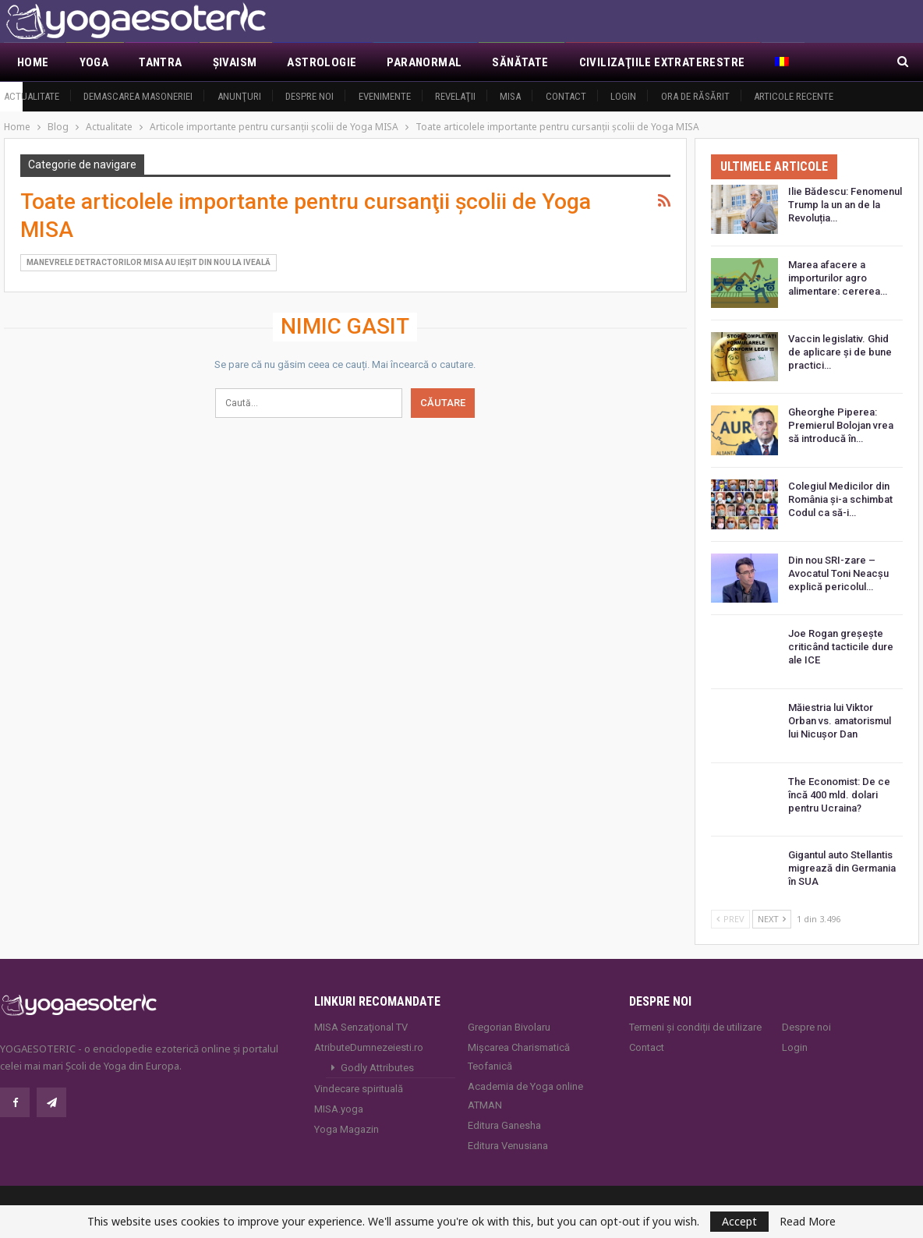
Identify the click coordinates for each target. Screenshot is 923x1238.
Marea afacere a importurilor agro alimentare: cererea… (837, 278)
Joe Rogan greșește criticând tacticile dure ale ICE (840, 647)
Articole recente (793, 96)
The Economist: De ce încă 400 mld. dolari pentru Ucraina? (839, 795)
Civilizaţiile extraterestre (662, 62)
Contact (566, 96)
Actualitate (31, 96)
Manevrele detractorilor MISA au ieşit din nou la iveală (149, 262)
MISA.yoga (338, 1109)
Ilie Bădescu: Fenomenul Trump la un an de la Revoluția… (845, 205)
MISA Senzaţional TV (361, 1027)
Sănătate (520, 62)
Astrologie (321, 62)
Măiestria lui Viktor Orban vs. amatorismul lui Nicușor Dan (839, 721)
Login (623, 96)
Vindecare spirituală (358, 1089)
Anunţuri (239, 96)
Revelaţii (455, 96)
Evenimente (385, 96)
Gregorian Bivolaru (509, 1027)
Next (772, 919)
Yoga (94, 62)
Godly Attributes (377, 1068)
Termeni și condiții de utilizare (695, 1027)
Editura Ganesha (504, 1125)
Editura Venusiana (508, 1145)
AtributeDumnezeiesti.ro (368, 1047)
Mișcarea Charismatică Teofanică (519, 1057)
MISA (510, 96)
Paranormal (424, 62)
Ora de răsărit (695, 96)
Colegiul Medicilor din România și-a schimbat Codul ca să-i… (840, 499)
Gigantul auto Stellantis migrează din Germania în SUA (842, 868)
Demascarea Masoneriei (138, 96)
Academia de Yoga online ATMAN (525, 1096)
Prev (730, 919)
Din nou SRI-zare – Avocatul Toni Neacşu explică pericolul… (838, 573)
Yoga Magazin (346, 1129)
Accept (739, 1221)
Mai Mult (801, 62)
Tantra (160, 62)
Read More (808, 1221)
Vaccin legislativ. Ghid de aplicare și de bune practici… (840, 352)
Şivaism (235, 62)
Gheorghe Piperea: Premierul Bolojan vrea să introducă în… (840, 425)
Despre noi (309, 96)
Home (33, 62)
